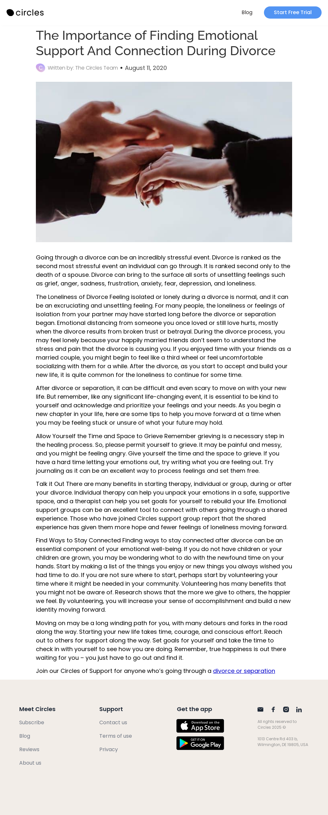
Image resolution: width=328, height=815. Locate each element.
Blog (247, 12)
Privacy (108, 749)
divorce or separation (244, 671)
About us (30, 763)
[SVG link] (25, 12)
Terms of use (115, 736)
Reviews (29, 749)
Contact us (113, 722)
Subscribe (31, 722)
